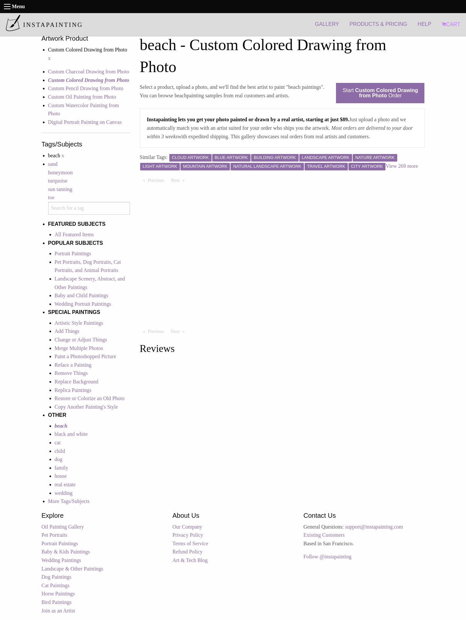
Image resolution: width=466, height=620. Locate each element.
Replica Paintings (73, 390)
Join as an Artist (58, 610)
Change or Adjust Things (81, 339)
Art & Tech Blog (190, 560)
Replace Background (77, 381)
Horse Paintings (58, 593)
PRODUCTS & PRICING (378, 24)
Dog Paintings (56, 577)
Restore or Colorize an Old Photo (90, 398)
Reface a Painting (73, 365)
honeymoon (60, 172)
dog (59, 459)
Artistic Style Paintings (79, 323)
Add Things (67, 331)
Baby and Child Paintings (81, 295)
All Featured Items (74, 234)
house (61, 476)
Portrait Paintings (73, 253)
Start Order (380, 92)
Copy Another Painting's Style (86, 407)
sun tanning (60, 189)
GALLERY (327, 24)
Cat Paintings (56, 585)
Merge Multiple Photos (79, 348)
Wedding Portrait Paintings (83, 304)
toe (51, 197)
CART (451, 24)
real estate (65, 484)
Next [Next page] (179, 180)
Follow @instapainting (328, 556)
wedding (64, 493)
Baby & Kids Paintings (66, 551)
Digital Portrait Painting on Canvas (85, 122)
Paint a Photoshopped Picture (85, 356)
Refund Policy (188, 551)
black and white (71, 434)
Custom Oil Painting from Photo (82, 97)
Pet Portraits (54, 535)
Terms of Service (190, 543)
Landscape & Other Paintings (72, 569)
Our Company (187, 527)
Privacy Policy (188, 535)
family (61, 468)
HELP (424, 24)
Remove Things (71, 373)
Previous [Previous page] (157, 180)
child (60, 451)
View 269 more (402, 166)
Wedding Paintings (61, 560)
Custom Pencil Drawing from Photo (85, 88)
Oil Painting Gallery (63, 527)
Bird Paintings (57, 602)
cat (58, 442)
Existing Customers (324, 535)
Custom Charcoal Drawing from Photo (88, 71)
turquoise (58, 181)
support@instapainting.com (374, 527)
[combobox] (89, 208)
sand (53, 164)
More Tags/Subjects (69, 501)
